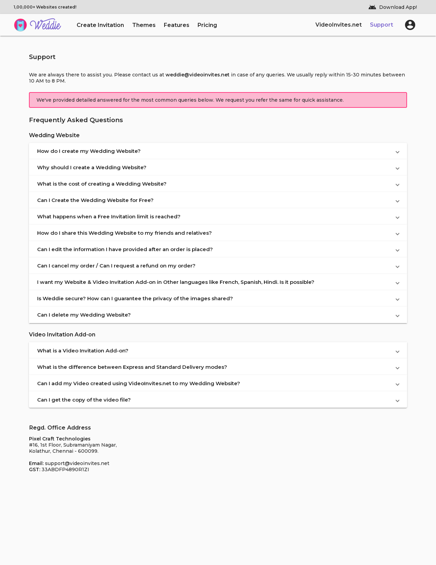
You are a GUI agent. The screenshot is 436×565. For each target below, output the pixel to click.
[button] (218, 151)
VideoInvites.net (338, 24)
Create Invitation (100, 25)
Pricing (207, 25)
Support (381, 24)
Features (176, 25)
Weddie (45, 26)
